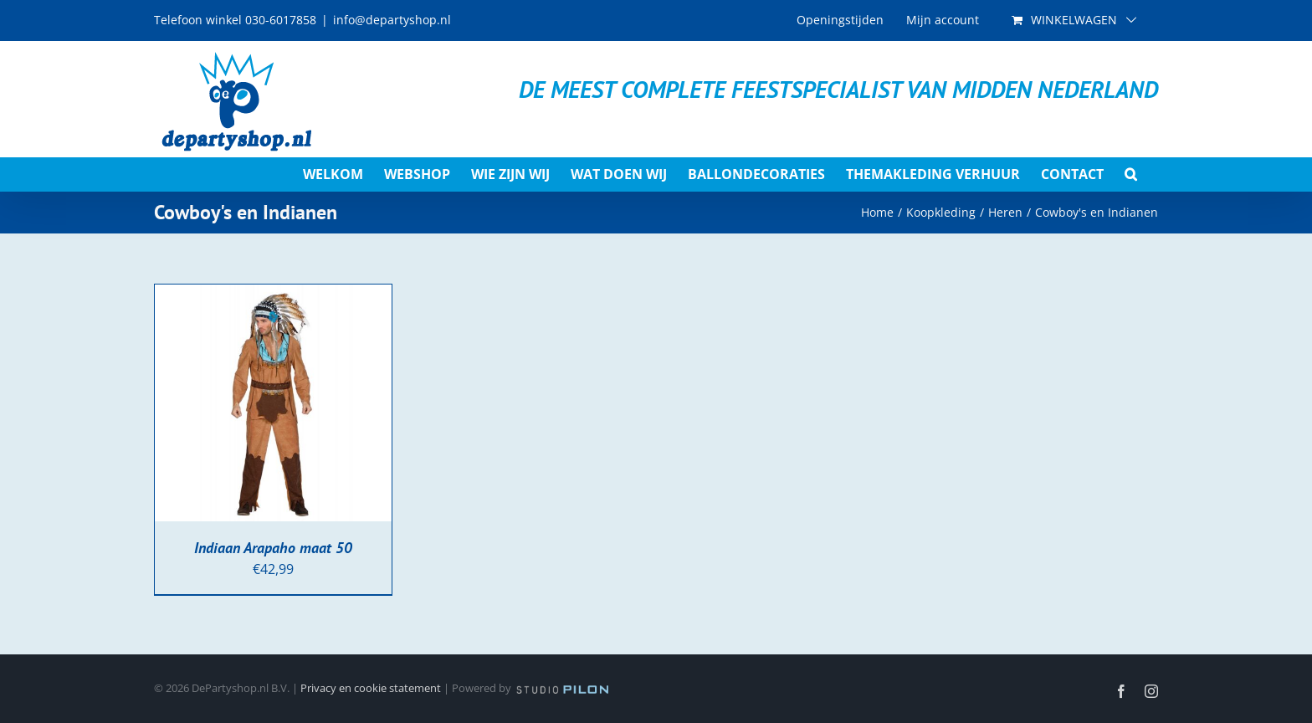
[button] (1131, 174)
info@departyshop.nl (392, 20)
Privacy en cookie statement (370, 687)
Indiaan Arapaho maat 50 (273, 547)
